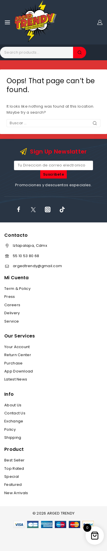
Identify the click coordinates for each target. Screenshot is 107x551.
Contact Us (14, 413)
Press (9, 296)
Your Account (17, 347)
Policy (10, 429)
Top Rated (14, 468)
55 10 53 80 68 (26, 256)
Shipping (12, 437)
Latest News (15, 379)
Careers (12, 305)
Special (11, 476)
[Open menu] (7, 22)
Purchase (13, 363)
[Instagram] (47, 209)
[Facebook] (18, 209)
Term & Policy (17, 288)
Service (11, 321)
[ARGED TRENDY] (35, 22)
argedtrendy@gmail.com (37, 266)
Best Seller (14, 460)
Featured (13, 484)
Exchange (13, 421)
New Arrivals (16, 493)
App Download (18, 371)
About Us (12, 405)
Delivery (12, 313)
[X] (33, 209)
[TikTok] (62, 209)
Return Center (17, 355)
